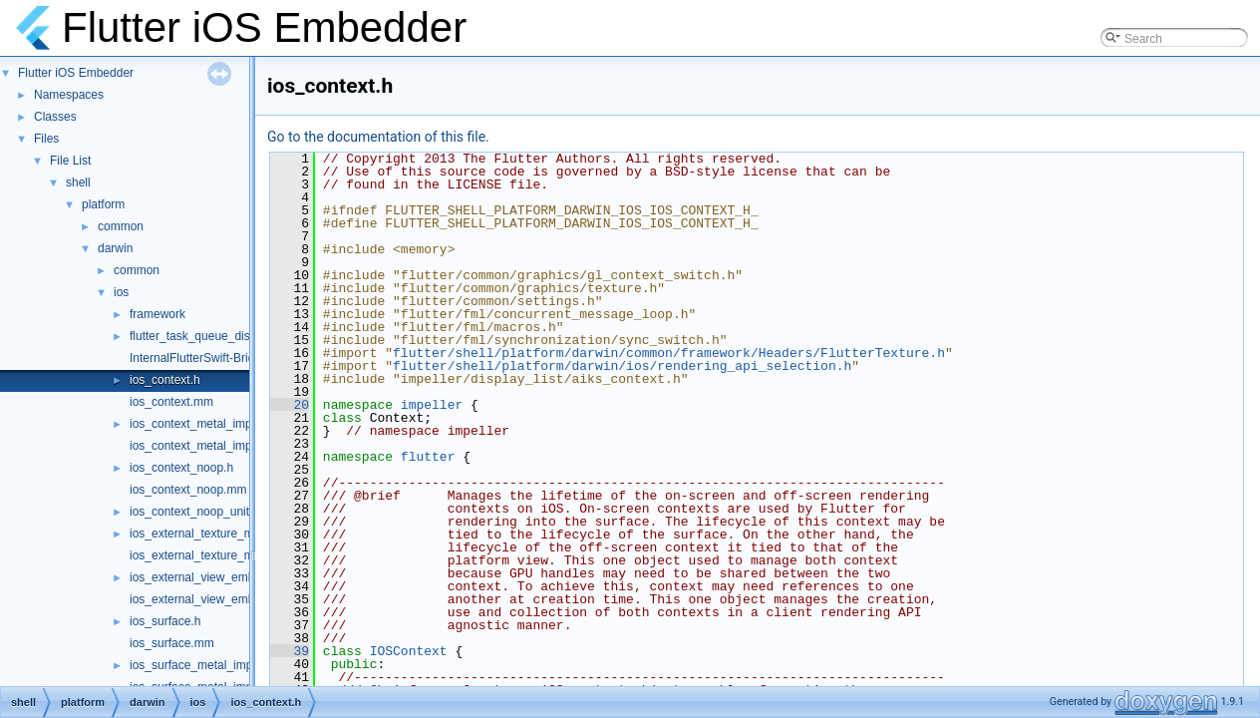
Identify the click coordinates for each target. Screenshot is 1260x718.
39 (289, 651)
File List (70, 161)
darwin (115, 248)
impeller (432, 405)
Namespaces (69, 95)
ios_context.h (165, 380)
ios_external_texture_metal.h (206, 533)
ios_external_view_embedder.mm (219, 599)
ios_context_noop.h (181, 468)
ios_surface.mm (172, 643)
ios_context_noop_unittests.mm (214, 512)
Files (46, 139)
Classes (55, 117)
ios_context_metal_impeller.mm (213, 446)
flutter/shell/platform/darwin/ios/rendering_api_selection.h (622, 366)
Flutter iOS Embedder (76, 73)
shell (78, 182)
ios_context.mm (171, 402)
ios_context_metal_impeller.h (207, 424)
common (121, 226)
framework (157, 314)
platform (103, 204)
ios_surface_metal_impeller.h (207, 665)
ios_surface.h (165, 621)
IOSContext (409, 651)
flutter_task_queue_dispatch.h (209, 336)
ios (121, 292)
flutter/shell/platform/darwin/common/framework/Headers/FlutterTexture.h (669, 353)
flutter (428, 457)
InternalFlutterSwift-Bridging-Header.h (230, 358)
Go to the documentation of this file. (378, 137)
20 (289, 405)
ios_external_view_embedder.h (212, 577)
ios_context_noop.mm (188, 490)
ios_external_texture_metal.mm (213, 555)
